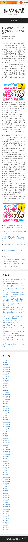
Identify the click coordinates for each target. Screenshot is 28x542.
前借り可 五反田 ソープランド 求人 (13, 309)
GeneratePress (17, 539)
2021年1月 (6, 502)
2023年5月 (6, 438)
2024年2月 (6, 417)
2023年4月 (6, 440)
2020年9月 (6, 511)
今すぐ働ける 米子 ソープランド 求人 (13, 286)
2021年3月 (6, 498)
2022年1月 (6, 475)
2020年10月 (6, 509)
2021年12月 (6, 477)
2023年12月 (6, 422)
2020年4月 (6, 523)
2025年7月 (6, 378)
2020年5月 (6, 520)
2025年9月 (6, 374)
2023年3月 (6, 443)
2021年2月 (6, 500)
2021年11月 (6, 479)
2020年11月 (6, 507)
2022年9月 (6, 456)
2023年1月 (6, 447)
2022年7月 (6, 461)
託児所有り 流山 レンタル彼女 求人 (13, 307)
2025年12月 (6, 367)
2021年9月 (6, 484)
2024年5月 (6, 410)
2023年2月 (6, 445)
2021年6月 (6, 491)
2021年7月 (6, 488)
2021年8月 (6, 486)
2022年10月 (6, 454)
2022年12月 (6, 449)
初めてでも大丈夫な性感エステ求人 (13, 284)
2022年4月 (6, 468)
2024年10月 (6, 399)
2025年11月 (6, 369)
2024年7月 (6, 406)
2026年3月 (6, 360)
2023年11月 (6, 424)
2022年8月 (6, 459)
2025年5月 (6, 383)
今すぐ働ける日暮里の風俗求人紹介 (13, 292)
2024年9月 (6, 401)
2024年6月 (6, 408)
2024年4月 (6, 413)
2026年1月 (6, 365)
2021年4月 (6, 495)
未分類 (6, 257)
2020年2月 (6, 527)
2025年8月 (6, 376)
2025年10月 (6, 372)
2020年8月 (6, 514)
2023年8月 (6, 431)
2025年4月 (6, 385)
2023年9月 (6, 429)
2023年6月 (6, 436)
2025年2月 (6, 390)
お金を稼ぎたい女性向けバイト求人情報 (14, 11)
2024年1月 (6, 420)
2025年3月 (6, 388)
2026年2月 (6, 362)
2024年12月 (6, 394)
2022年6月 (6, 463)
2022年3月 (6, 470)
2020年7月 (6, 516)
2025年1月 (6, 392)
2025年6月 (6, 381)
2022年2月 (6, 472)
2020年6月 (6, 518)
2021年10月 (6, 482)
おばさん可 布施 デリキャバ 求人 (12, 320)
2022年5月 (6, 465)
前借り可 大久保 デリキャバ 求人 (12, 325)
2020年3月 (6, 525)
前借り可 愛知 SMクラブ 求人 (11, 322)
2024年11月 (6, 397)
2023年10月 (6, 427)
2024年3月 (6, 415)
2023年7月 (6, 433)
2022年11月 (6, 452)
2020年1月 (6, 530)
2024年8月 (6, 404)
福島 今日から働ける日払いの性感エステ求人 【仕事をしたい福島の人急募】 (14, 239)
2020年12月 (6, 504)
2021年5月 (6, 493)
